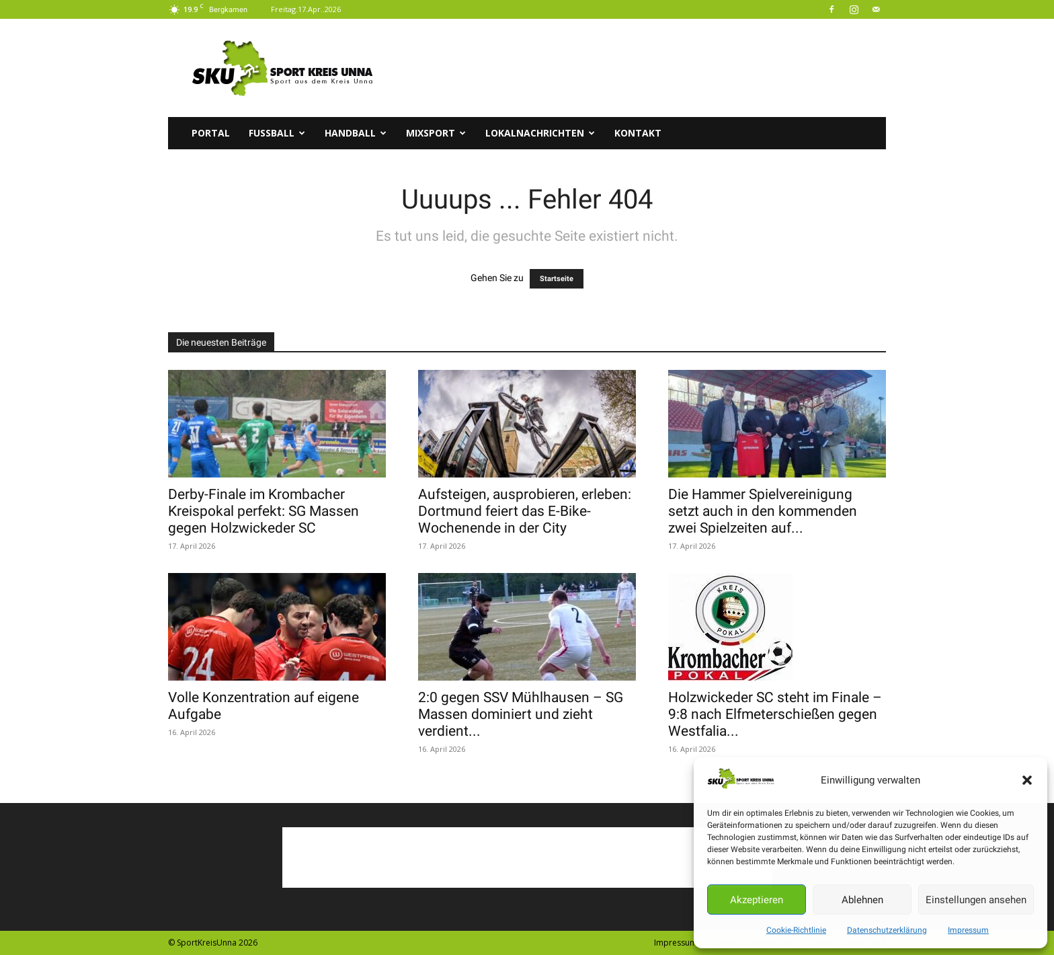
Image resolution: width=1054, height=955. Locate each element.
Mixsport (436, 132)
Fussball (277, 132)
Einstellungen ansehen (976, 900)
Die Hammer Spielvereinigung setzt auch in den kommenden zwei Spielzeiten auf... (762, 511)
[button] (1027, 780)
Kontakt (637, 132)
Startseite (556, 278)
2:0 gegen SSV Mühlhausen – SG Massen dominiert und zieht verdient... (520, 714)
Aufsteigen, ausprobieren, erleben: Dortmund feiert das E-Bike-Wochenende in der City (524, 511)
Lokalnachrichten (540, 132)
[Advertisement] (641, 68)
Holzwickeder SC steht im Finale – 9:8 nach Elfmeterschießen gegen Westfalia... (775, 714)
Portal (211, 132)
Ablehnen (862, 900)
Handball (356, 132)
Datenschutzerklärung (887, 930)
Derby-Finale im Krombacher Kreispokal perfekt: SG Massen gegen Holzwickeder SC (263, 511)
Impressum (968, 930)
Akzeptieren (756, 900)
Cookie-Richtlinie (796, 930)
